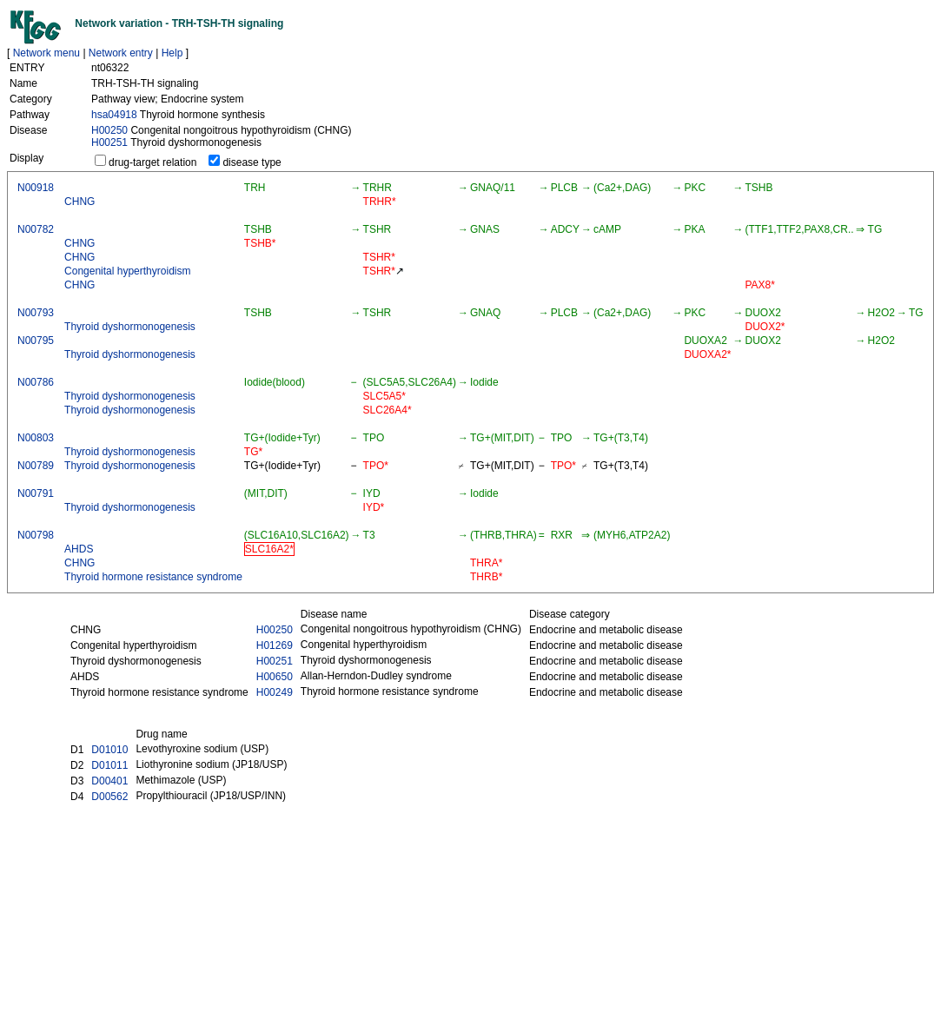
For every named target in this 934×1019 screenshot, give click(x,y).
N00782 (35, 229)
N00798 (35, 535)
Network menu (46, 53)
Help (172, 53)
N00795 (35, 340)
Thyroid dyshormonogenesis (129, 327)
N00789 (35, 466)
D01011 (109, 765)
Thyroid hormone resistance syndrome (153, 577)
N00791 (35, 493)
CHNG (79, 201)
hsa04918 (114, 115)
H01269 (274, 645)
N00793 (35, 313)
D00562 (109, 797)
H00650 (274, 677)
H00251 (109, 142)
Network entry (121, 53)
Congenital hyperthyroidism (127, 271)
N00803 (35, 438)
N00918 (35, 188)
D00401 (109, 781)
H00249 (274, 692)
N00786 (35, 382)
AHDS (78, 549)
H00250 (109, 130)
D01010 (109, 750)
